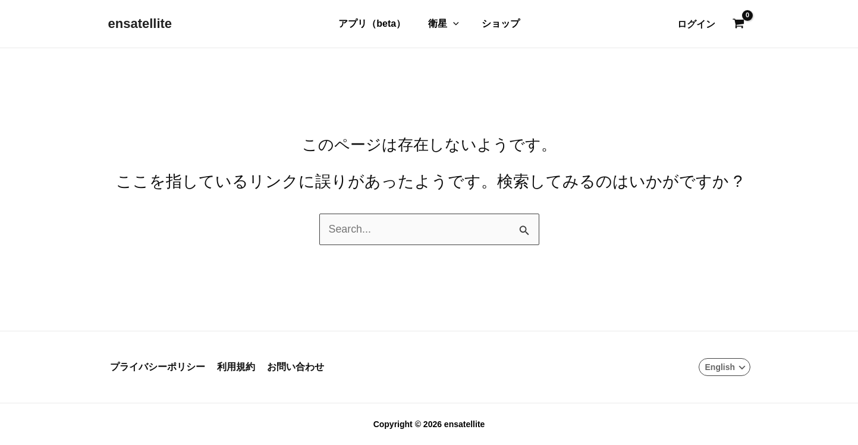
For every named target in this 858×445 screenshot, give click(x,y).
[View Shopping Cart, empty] (738, 24)
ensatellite (140, 23)
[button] (453, 24)
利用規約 (232, 367)
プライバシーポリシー (155, 367)
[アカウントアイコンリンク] (696, 24)
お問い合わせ (289, 367)
